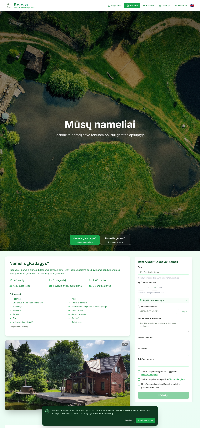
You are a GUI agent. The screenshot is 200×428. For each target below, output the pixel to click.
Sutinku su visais (145, 420)
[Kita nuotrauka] (124, 375)
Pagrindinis (115, 5)
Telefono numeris (146, 359)
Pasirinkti (127, 420)
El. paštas (142, 348)
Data (140, 267)
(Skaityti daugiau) (149, 374)
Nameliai (132, 5)
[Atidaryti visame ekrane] (67, 375)
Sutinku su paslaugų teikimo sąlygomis (159, 373)
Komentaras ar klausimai (149, 318)
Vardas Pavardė (145, 337)
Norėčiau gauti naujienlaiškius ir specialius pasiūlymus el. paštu (160, 386)
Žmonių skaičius (147, 282)
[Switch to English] (191, 5)
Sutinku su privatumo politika (163, 379)
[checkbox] (139, 371)
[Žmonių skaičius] (147, 287)
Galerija (164, 5)
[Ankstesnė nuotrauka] (10, 375)
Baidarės (148, 5)
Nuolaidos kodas (147, 306)
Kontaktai (181, 5)
